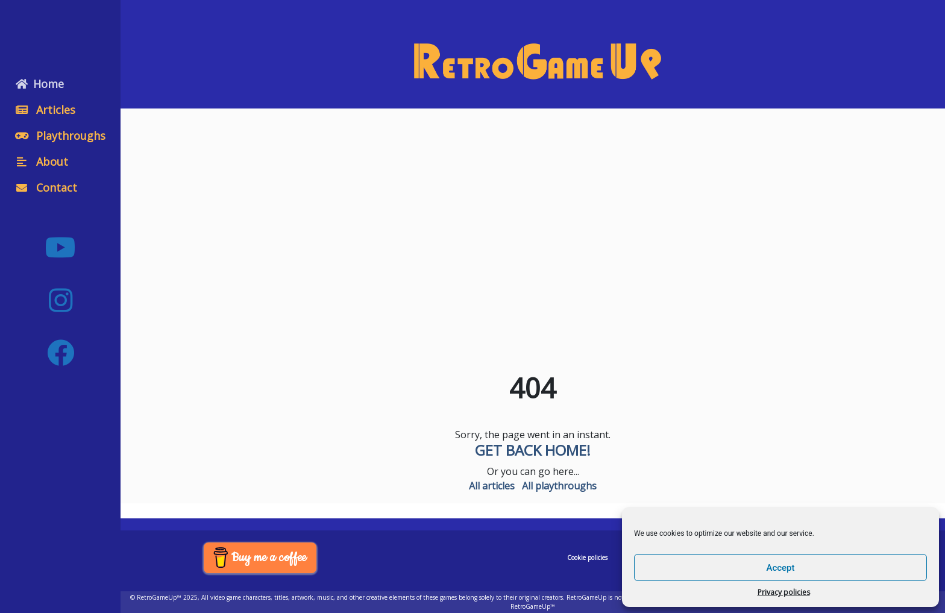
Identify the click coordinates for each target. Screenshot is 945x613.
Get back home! (533, 450)
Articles (45, 109)
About (42, 161)
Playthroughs (60, 135)
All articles (492, 485)
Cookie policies (587, 557)
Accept (780, 567)
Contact (46, 187)
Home (39, 84)
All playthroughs (559, 485)
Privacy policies (784, 592)
